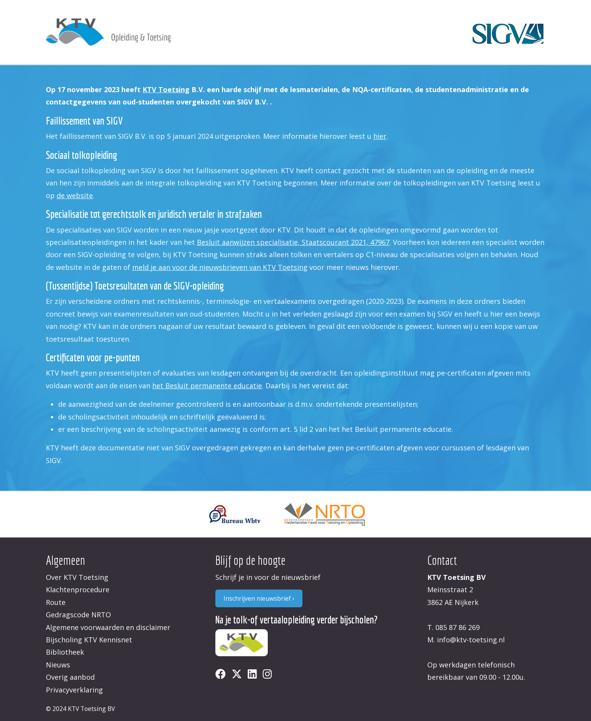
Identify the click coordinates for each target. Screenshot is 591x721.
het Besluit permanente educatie (207, 385)
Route (55, 602)
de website (75, 195)
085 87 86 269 (457, 627)
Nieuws (58, 664)
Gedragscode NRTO (78, 614)
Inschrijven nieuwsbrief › (258, 598)
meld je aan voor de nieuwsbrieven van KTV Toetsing (219, 267)
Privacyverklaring (74, 689)
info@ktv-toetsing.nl (471, 639)
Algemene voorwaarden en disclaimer (108, 627)
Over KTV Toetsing (77, 577)
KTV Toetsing (166, 89)
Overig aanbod (70, 677)
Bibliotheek (65, 652)
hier (379, 136)
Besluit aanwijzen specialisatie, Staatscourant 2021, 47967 (293, 242)
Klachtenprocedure (77, 589)
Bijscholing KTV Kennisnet (89, 639)
